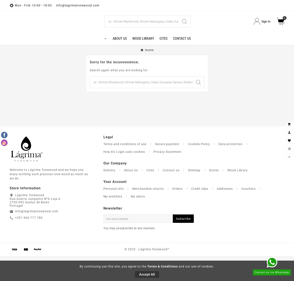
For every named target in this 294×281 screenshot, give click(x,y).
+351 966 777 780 (29, 243)
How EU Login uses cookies (124, 176)
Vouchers (248, 213)
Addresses (225, 213)
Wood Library (237, 195)
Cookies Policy (199, 169)
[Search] (142, 33)
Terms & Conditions (162, 266)
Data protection (231, 169)
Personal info (113, 213)
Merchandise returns (148, 213)
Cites (150, 195)
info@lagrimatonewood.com (36, 236)
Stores (214, 195)
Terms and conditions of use (124, 169)
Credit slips (199, 213)
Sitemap (194, 195)
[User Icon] (262, 34)
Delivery (109, 195)
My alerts (138, 221)
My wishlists (112, 221)
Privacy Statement (168, 176)
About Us (131, 195)
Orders (177, 213)
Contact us (171, 195)
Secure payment (167, 169)
